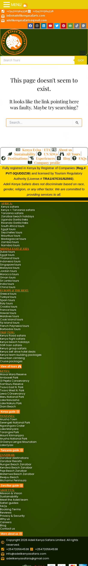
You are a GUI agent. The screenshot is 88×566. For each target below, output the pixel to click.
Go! (81, 60)
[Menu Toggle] (82, 53)
